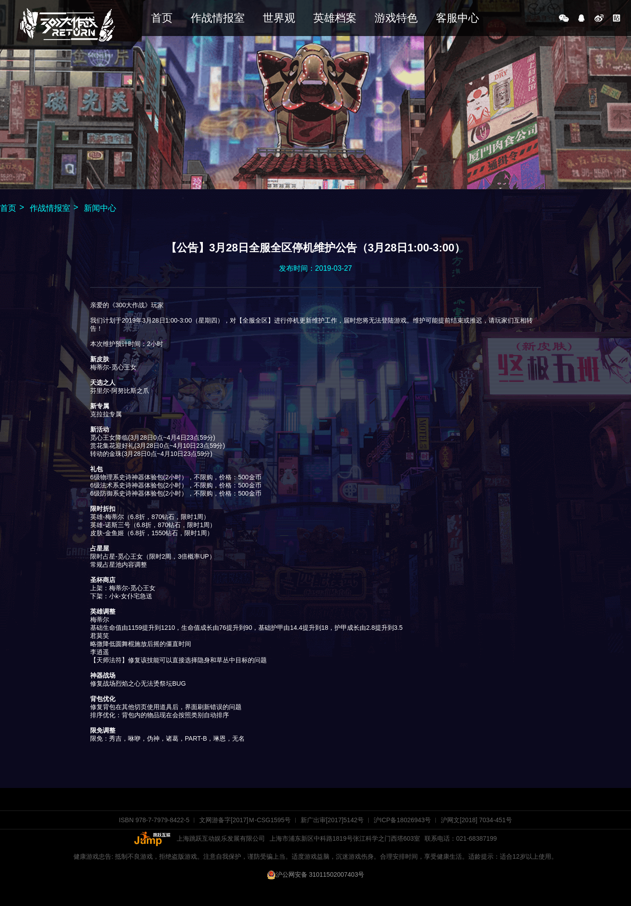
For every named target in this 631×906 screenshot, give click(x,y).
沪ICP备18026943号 (402, 820)
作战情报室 (218, 18)
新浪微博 (599, 18)
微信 (563, 18)
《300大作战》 (67, 24)
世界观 (279, 18)
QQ (581, 18)
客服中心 (457, 18)
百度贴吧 (616, 18)
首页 (162, 18)
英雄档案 (335, 18)
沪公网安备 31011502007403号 (316, 874)
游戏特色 (396, 18)
